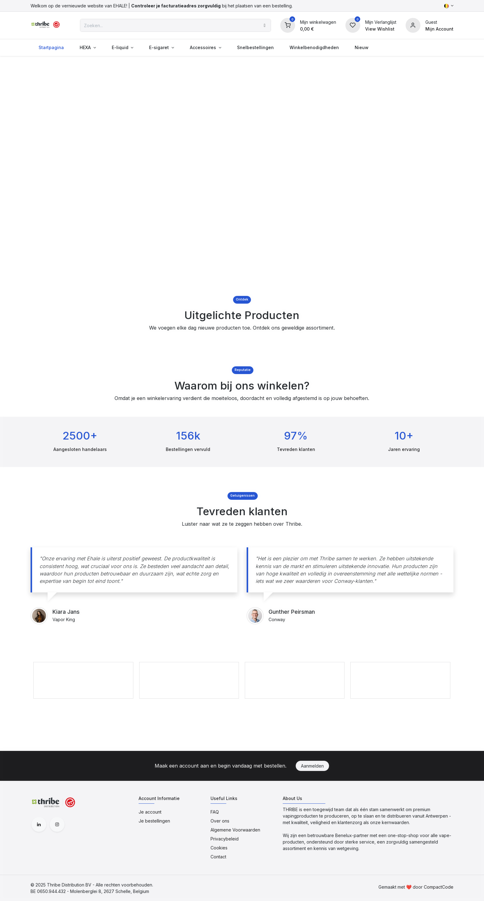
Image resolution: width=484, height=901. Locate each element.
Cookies (219, 847)
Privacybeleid (225, 838)
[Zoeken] (265, 25)
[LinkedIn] (38, 824)
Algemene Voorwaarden (235, 829)
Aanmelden (312, 765)
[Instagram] (57, 824)
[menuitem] (51, 47)
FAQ (215, 812)
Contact (218, 856)
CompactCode (438, 887)
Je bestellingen (154, 820)
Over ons (220, 820)
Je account (150, 812)
